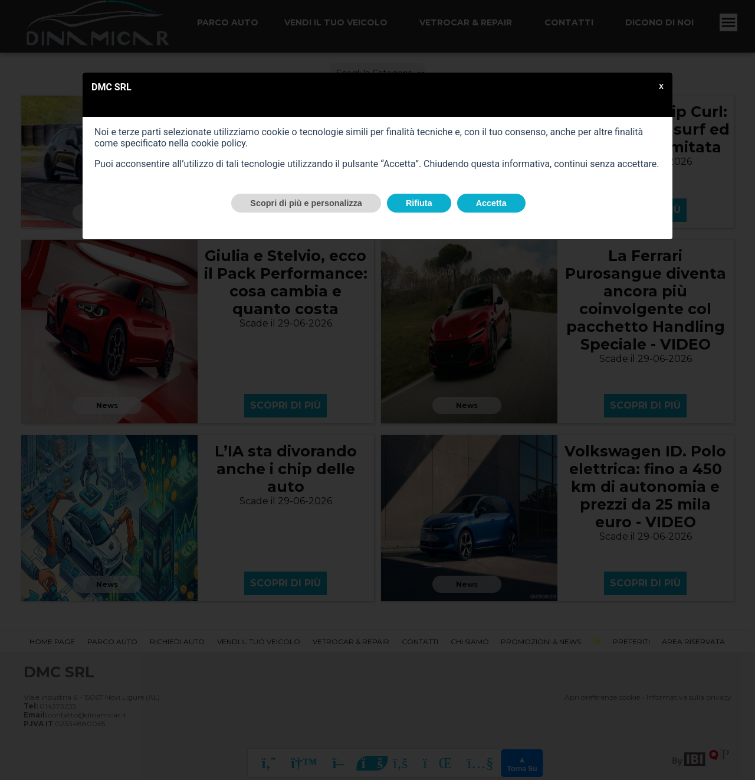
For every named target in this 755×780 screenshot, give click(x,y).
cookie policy (218, 143)
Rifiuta (419, 203)
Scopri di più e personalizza (306, 203)
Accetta (491, 203)
